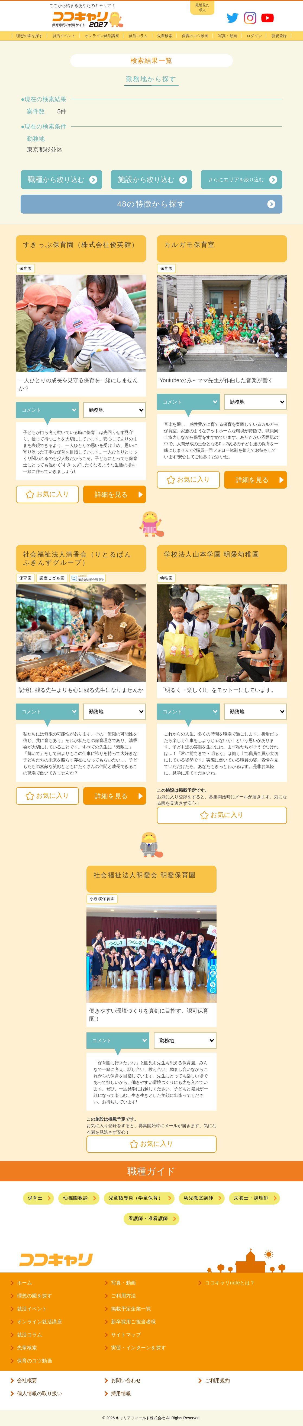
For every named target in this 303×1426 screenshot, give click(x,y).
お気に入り (52, 494)
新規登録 (279, 36)
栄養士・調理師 (251, 1198)
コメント (31, 410)
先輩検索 (164, 36)
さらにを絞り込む (236, 179)
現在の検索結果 (45, 99)
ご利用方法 (123, 1296)
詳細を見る (111, 494)
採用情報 (121, 1393)
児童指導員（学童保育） (136, 1198)
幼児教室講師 (199, 1198)
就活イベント (64, 36)
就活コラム (138, 36)
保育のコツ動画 (195, 36)
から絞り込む (56, 179)
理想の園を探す (29, 36)
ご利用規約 (217, 1380)
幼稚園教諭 (75, 1198)
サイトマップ (126, 1334)
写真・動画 (227, 36)
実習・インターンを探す (138, 1347)
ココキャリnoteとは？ (230, 1283)
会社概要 (27, 1380)
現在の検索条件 (45, 126)
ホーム (24, 1283)
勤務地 (96, 410)
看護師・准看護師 (148, 1218)
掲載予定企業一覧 (131, 1308)
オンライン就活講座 (102, 36)
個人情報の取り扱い (39, 1393)
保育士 (35, 1198)
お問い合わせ (126, 1380)
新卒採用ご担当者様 (133, 1321)
